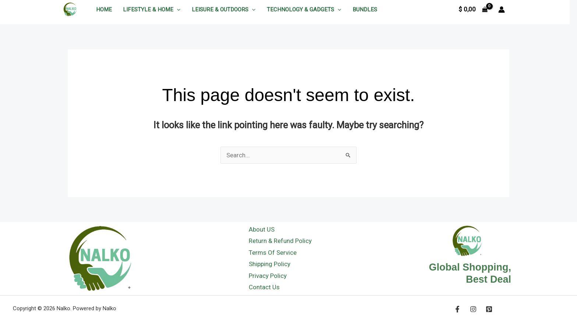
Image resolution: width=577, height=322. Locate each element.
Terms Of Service (268, 252)
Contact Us (259, 287)
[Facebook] (457, 309)
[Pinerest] (489, 309)
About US (257, 229)
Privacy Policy (263, 275)
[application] (176, 9)
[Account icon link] (501, 9)
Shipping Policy (265, 264)
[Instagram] (473, 309)
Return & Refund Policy (275, 240)
